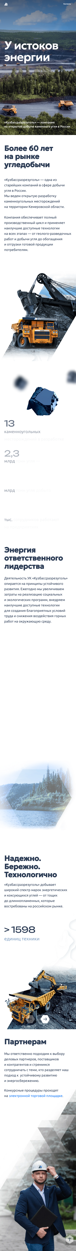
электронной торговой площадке (35, 1096)
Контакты (67, 4)
